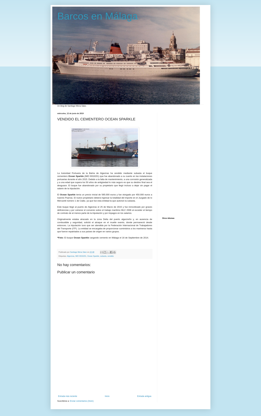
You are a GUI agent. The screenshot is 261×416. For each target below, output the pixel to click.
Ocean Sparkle (93, 256)
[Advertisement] (105, 370)
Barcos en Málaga (97, 16)
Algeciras (70, 256)
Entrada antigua (144, 396)
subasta (103, 256)
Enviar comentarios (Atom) (82, 401)
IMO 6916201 (80, 256)
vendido (111, 256)
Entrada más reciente (67, 396)
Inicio (107, 396)
